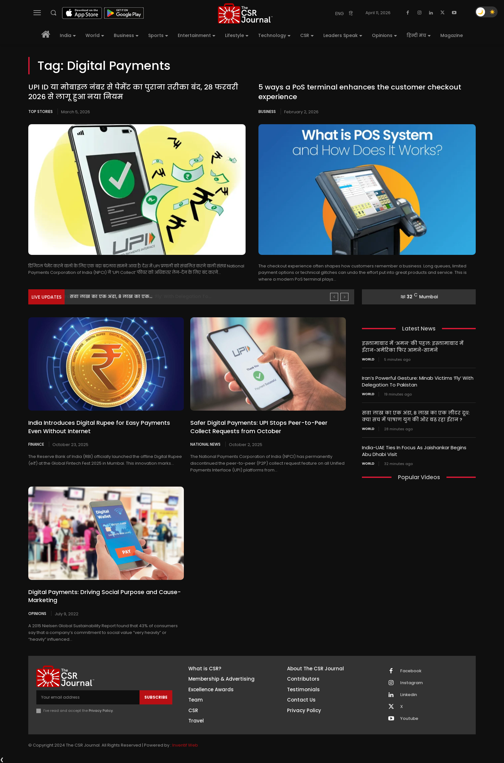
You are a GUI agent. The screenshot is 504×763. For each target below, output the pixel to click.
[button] (53, 12)
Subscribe (155, 697)
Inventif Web (185, 745)
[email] (88, 697)
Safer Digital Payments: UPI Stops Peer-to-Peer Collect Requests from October (259, 427)
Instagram (411, 683)
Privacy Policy (101, 710)
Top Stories (40, 111)
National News (205, 444)
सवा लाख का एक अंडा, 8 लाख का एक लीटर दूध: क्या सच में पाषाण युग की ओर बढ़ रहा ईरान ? (416, 416)
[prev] (334, 297)
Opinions (37, 613)
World (368, 359)
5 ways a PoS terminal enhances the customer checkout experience (359, 92)
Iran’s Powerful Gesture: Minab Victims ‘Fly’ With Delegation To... (143, 296)
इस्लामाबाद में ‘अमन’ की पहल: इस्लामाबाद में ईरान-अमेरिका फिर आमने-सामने (413, 346)
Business (267, 111)
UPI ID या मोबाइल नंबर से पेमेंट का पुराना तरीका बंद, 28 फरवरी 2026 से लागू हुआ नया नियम (133, 92)
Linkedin (408, 695)
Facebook (410, 671)
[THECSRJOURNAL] (245, 13)
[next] (344, 297)
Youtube (409, 718)
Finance (36, 444)
